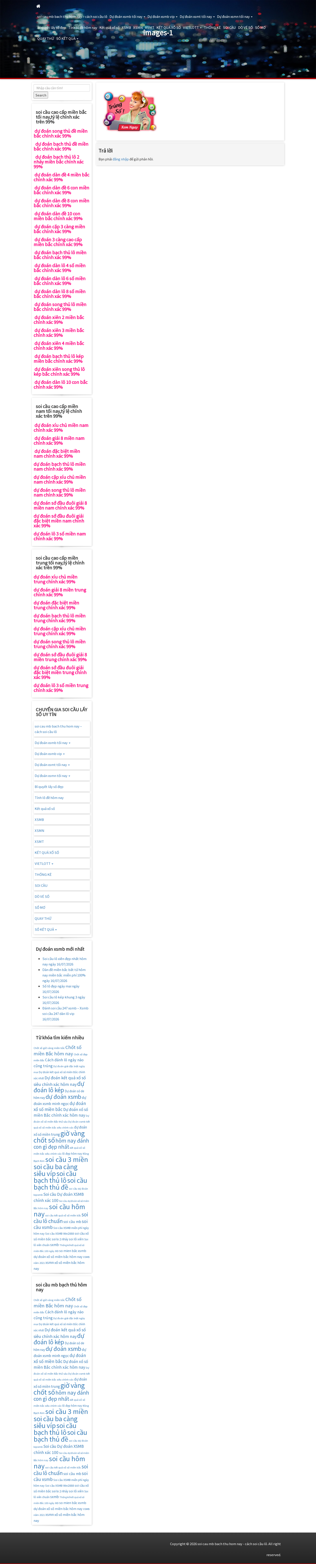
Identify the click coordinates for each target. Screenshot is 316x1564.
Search (40, 95)
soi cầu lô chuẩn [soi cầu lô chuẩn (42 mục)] (61, 1218)
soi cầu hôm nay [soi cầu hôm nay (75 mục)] (59, 1210)
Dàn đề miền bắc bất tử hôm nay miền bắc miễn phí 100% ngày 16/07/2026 (64, 975)
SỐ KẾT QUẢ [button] (67, 38)
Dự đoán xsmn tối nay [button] (235, 16)
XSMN (138, 27)
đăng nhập (121, 159)
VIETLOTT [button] (192, 27)
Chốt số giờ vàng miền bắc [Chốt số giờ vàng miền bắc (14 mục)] (49, 1048)
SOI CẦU (229, 27)
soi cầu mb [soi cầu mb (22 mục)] (72, 1221)
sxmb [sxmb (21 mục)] (54, 1244)
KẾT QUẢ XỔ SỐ (168, 27)
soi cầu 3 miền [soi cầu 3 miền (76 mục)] (66, 1159)
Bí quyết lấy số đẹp (51, 27)
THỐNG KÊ (212, 27)
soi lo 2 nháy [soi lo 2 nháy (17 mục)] (60, 1239)
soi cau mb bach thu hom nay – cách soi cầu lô (72, 16)
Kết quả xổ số (109, 27)
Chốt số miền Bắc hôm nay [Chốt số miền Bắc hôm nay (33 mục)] (57, 1050)
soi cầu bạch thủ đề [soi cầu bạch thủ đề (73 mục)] (60, 1183)
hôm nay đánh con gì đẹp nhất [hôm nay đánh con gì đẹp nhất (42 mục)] (61, 1143)
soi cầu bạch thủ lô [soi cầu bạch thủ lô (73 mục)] (55, 1177)
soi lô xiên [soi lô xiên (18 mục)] (76, 1239)
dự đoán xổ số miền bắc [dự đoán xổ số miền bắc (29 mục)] (60, 1106)
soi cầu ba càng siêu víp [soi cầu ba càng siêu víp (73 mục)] (55, 1170)
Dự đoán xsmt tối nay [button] (197, 16)
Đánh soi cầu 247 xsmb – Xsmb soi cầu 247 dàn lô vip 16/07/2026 (65, 1013)
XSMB (126, 27)
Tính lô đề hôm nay (82, 27)
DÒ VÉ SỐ (245, 27)
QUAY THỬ (45, 38)
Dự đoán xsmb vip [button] (162, 16)
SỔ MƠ (260, 27)
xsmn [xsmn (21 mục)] (49, 1262)
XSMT (149, 27)
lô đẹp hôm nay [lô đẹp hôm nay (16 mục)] (72, 1153)
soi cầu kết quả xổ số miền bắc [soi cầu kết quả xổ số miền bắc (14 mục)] (63, 1215)
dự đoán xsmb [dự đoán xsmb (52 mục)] (63, 1096)
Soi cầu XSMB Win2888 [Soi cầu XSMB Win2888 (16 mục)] (59, 1233)
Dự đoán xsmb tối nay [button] (127, 16)
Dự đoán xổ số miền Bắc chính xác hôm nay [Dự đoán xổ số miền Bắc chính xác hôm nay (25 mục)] (61, 1112)
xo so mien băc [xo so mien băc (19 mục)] (66, 1250)
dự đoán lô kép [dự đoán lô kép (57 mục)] (59, 1086)
